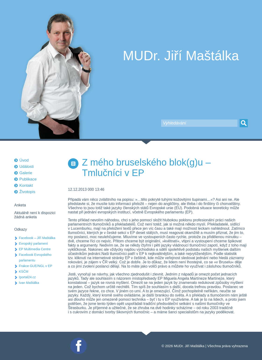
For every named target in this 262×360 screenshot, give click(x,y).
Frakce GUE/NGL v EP (35, 266)
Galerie (25, 173)
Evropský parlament (33, 243)
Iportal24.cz (27, 277)
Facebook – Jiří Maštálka (37, 238)
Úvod (24, 160)
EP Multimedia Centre (35, 249)
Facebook (78, 340)
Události (26, 166)
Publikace (28, 179)
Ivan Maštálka (29, 283)
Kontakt (26, 185)
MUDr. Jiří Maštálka (181, 55)
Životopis (27, 192)
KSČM (23, 271)
